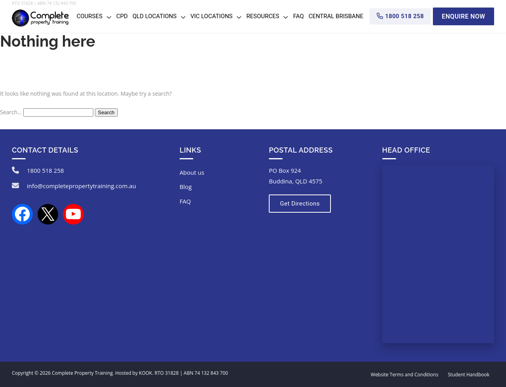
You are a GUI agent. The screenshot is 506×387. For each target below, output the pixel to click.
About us (191, 172)
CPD (122, 16)
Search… (11, 112)
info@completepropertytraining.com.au (81, 186)
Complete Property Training (82, 373)
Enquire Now (463, 16)
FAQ (298, 16)
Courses (89, 16)
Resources (262, 16)
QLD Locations (154, 16)
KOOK (145, 373)
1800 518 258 (45, 170)
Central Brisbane (336, 16)
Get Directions (299, 203)
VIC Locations (212, 16)
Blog (185, 187)
